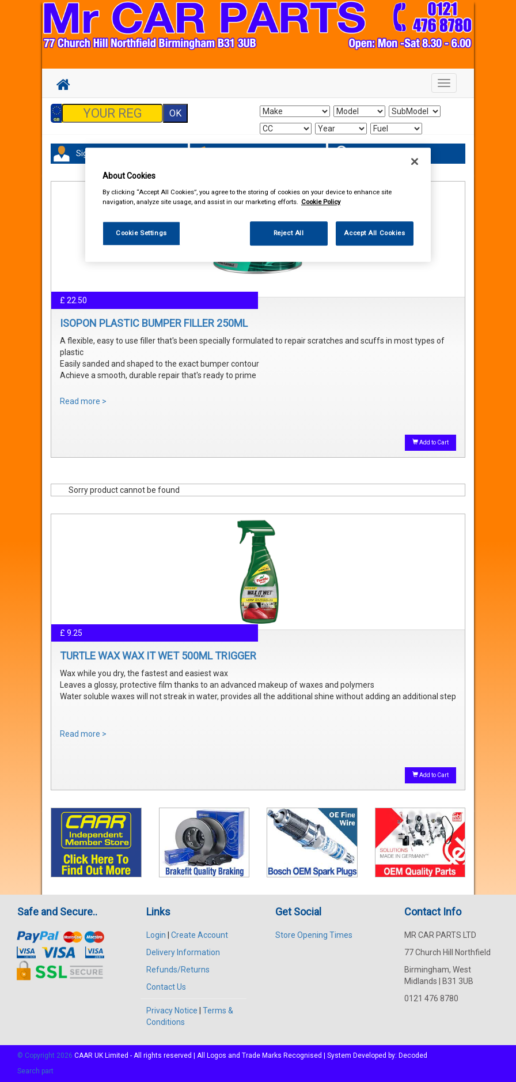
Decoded (413, 1055)
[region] (258, 205)
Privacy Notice (172, 1010)
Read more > (83, 401)
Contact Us (166, 986)
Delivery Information (183, 952)
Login (156, 935)
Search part (35, 1071)
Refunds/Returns (178, 969)
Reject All (289, 233)
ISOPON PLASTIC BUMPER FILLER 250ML (154, 323)
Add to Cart (430, 442)
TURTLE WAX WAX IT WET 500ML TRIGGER (158, 656)
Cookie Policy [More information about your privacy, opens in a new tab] (320, 202)
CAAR (83, 1055)
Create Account (199, 935)
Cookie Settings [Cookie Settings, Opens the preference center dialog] (141, 233)
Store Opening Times (313, 935)
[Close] (414, 161)
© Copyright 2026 (45, 1055)
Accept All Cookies (374, 233)
